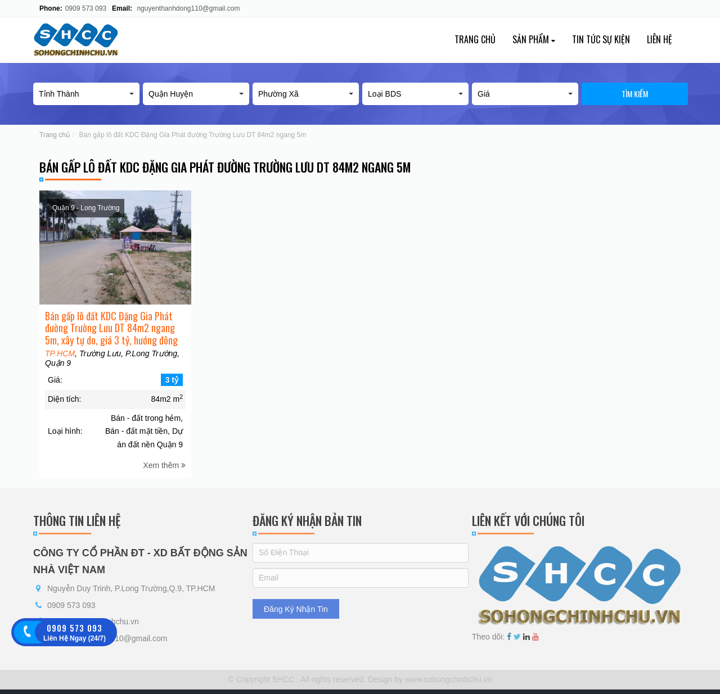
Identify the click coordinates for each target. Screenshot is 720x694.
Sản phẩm (533, 39)
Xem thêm (164, 472)
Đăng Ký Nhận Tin (296, 609)
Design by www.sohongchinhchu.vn (429, 679)
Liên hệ (659, 39)
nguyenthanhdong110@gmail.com (188, 8)
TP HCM (60, 360)
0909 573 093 (85, 8)
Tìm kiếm (635, 93)
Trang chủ (475, 39)
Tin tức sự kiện (601, 39)
